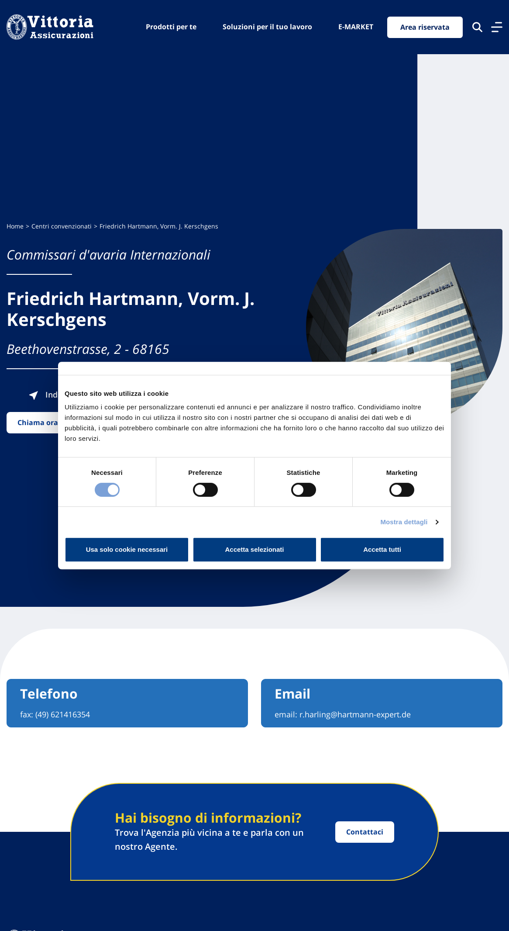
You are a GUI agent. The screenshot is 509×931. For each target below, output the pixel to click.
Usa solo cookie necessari (127, 549)
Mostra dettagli (403, 522)
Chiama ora (37, 422)
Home (15, 226)
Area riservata (425, 27)
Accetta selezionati (254, 549)
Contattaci (364, 832)
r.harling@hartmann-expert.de (355, 714)
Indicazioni (57, 394)
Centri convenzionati (61, 226)
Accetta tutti (382, 549)
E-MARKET (355, 26)
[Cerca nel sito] (477, 27)
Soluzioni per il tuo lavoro (267, 26)
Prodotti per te (171, 26)
